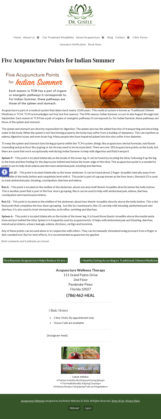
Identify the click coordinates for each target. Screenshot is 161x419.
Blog (110, 37)
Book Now (94, 44)
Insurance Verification (73, 44)
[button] (4, 172)
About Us (29, 37)
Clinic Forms (140, 37)
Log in (88, 408)
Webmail (74, 408)
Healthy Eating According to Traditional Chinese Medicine (119, 260)
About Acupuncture (88, 37)
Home (17, 37)
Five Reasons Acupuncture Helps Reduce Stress (35, 260)
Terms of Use (117, 400)
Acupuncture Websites (33, 400)
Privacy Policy (132, 400)
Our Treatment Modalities (58, 37)
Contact (120, 37)
